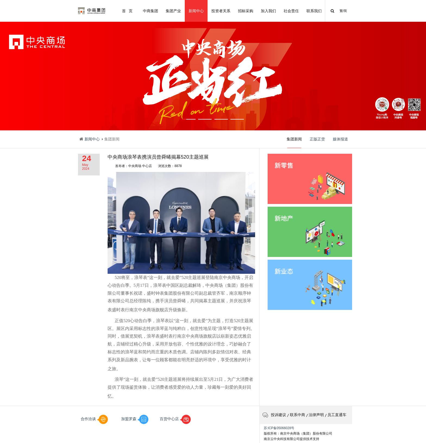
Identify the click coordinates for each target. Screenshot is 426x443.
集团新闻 (294, 142)
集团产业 (173, 11)
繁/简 (343, 11)
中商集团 (150, 11)
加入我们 (268, 11)
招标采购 (245, 11)
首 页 (127, 11)
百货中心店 (175, 419)
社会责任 (291, 11)
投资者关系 (220, 11)
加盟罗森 (134, 419)
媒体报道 (340, 139)
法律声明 (316, 415)
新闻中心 (196, 11)
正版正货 (317, 139)
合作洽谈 (94, 419)
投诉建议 (274, 415)
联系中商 (297, 415)
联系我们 (314, 11)
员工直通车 (336, 415)
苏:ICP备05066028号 (279, 428)
